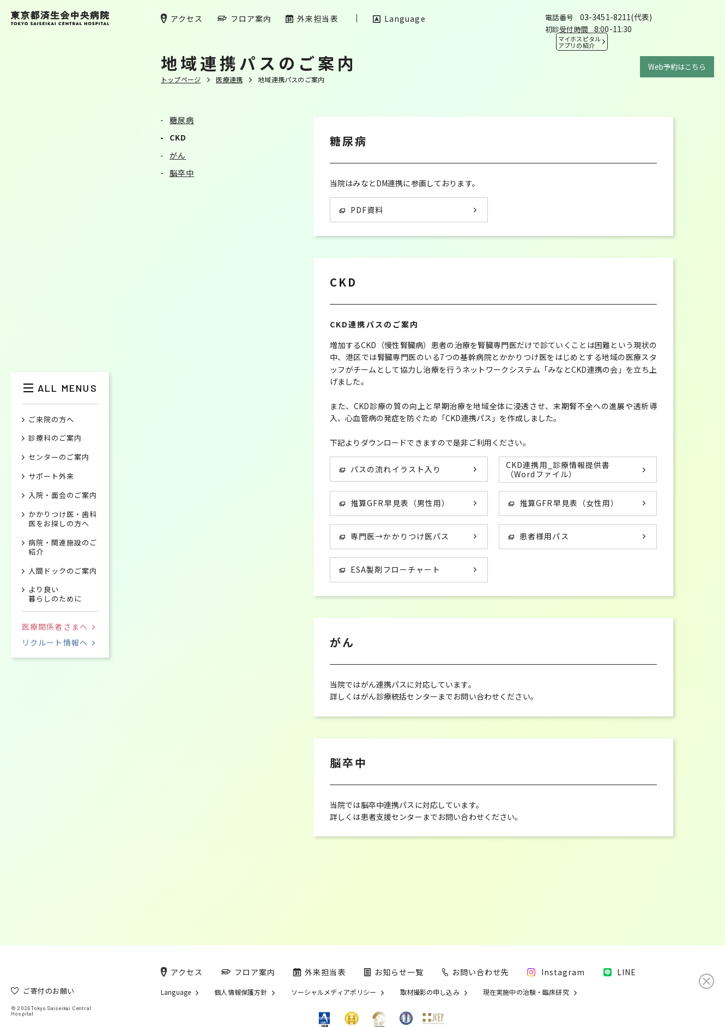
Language (176, 992)
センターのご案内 (58, 457)
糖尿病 (182, 119)
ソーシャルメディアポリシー (334, 992)
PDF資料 (362, 209)
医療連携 (229, 79)
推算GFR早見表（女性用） (564, 502)
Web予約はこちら (677, 67)
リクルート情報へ (58, 642)
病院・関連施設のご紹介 (62, 547)
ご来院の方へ (51, 419)
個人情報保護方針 (240, 992)
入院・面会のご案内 (62, 495)
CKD (178, 137)
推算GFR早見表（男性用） (395, 502)
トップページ (181, 79)
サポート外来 (51, 476)
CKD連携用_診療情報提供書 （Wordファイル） (558, 469)
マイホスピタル (579, 42)
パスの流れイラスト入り (390, 469)
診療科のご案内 (55, 438)
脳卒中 (182, 172)
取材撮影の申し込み (430, 992)
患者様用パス (539, 536)
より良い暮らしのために (55, 594)
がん (178, 155)
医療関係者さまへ (58, 626)
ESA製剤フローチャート (390, 569)
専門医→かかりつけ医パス (394, 536)
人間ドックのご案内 (62, 571)
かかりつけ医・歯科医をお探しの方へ (62, 519)
